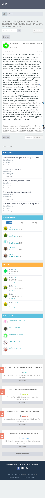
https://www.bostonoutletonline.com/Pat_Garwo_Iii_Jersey (23, 128)
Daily (21, 223)
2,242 (21, 229)
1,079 (21, 243)
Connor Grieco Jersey (31, 85)
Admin (25, 372)
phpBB (35, 474)
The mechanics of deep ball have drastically (17, 192)
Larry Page (25, 438)
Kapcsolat (35, 464)
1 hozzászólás (38, 31)
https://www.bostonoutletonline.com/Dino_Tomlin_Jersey (22, 126)
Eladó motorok (10, 162)
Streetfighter (9, 174)
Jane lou (25, 416)
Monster (8, 197)
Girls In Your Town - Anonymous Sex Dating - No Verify (21, 158)
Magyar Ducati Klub (12, 464)
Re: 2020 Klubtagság (15, 280)
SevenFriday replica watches (12, 169)
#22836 (39, 52)
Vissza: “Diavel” (7, 147)
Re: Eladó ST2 (13, 272)
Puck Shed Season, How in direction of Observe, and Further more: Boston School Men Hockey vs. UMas (22, 24)
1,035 (21, 250)
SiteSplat (25, 394)
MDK (4, 4)
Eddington (13, 47)
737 (20, 257)
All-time (9, 223)
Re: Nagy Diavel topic (16, 288)
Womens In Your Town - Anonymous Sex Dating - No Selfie (22, 204)
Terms (28, 464)
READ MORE (22, 381)
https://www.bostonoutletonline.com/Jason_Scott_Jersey (22, 103)
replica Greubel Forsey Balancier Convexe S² (17, 181)
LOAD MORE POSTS (22, 454)
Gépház (7, 208)
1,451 (21, 236)
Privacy (22, 464)
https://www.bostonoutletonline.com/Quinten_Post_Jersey (23, 130)
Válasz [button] (6, 37)
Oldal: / (29, 137)
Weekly (34, 223)
